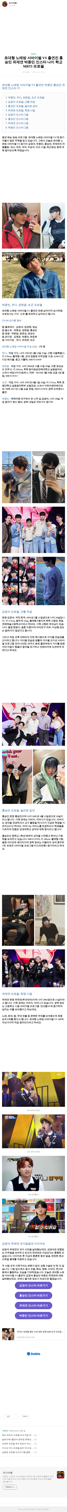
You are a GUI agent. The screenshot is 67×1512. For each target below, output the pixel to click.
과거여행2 (13, 3)
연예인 (33, 54)
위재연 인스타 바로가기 (33, 1305)
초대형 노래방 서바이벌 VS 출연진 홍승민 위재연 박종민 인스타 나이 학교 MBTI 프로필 (33, 62)
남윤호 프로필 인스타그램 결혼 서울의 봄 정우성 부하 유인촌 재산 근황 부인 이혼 (17, 1452)
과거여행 (8, 1472)
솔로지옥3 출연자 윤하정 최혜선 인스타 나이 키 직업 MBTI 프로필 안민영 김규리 (17, 1439)
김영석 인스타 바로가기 (33, 1285)
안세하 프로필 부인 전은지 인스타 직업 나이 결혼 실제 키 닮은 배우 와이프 (17, 1444)
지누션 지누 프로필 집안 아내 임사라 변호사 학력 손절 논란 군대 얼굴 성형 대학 (17, 1448)
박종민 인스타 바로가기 (33, 1315)
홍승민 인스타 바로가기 (33, 1295)
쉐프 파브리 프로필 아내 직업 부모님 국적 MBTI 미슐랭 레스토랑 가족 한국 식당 (17, 1435)
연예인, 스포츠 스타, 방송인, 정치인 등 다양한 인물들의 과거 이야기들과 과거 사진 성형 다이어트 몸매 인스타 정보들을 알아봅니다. (28, 1479)
